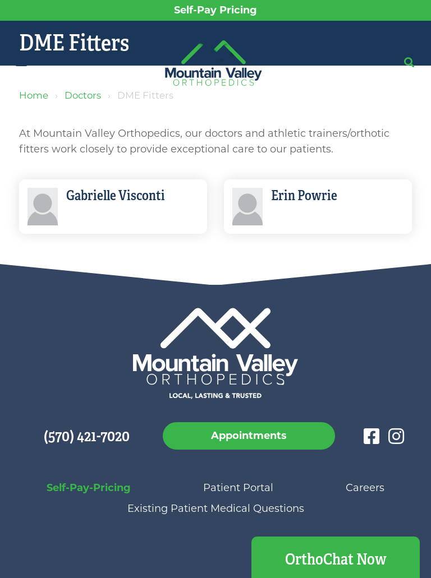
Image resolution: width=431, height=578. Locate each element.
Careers (365, 488)
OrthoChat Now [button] (336, 559)
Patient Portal (238, 488)
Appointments (249, 435)
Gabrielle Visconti (115, 195)
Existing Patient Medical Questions (215, 508)
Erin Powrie (304, 195)
